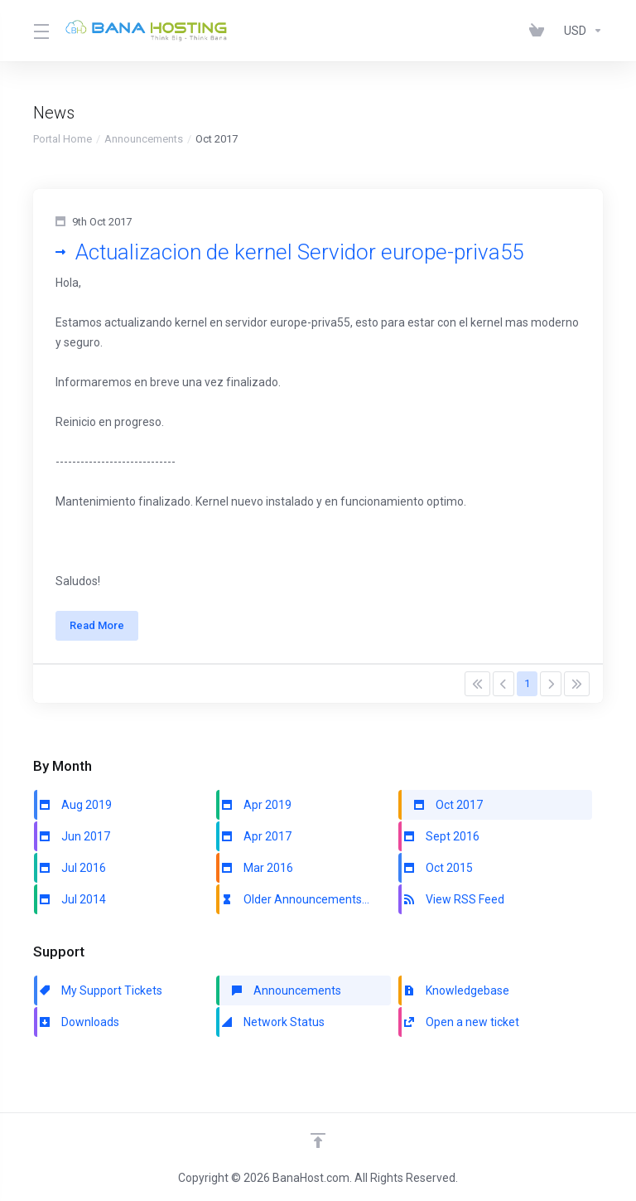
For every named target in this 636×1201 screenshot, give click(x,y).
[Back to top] (318, 1140)
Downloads (78, 1030)
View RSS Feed (453, 907)
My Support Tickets (99, 998)
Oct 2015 (437, 876)
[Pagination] (477, 692)
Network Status (272, 1030)
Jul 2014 (71, 907)
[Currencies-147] (580, 31)
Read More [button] (101, 629)
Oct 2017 (447, 813)
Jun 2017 (73, 844)
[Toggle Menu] (39, 31)
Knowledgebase (455, 998)
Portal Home (62, 139)
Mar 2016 (256, 876)
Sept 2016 (440, 844)
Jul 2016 (71, 876)
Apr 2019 (255, 813)
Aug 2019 (74, 813)
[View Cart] (540, 31)
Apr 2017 (255, 844)
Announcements (143, 139)
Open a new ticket (460, 1030)
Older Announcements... (294, 907)
